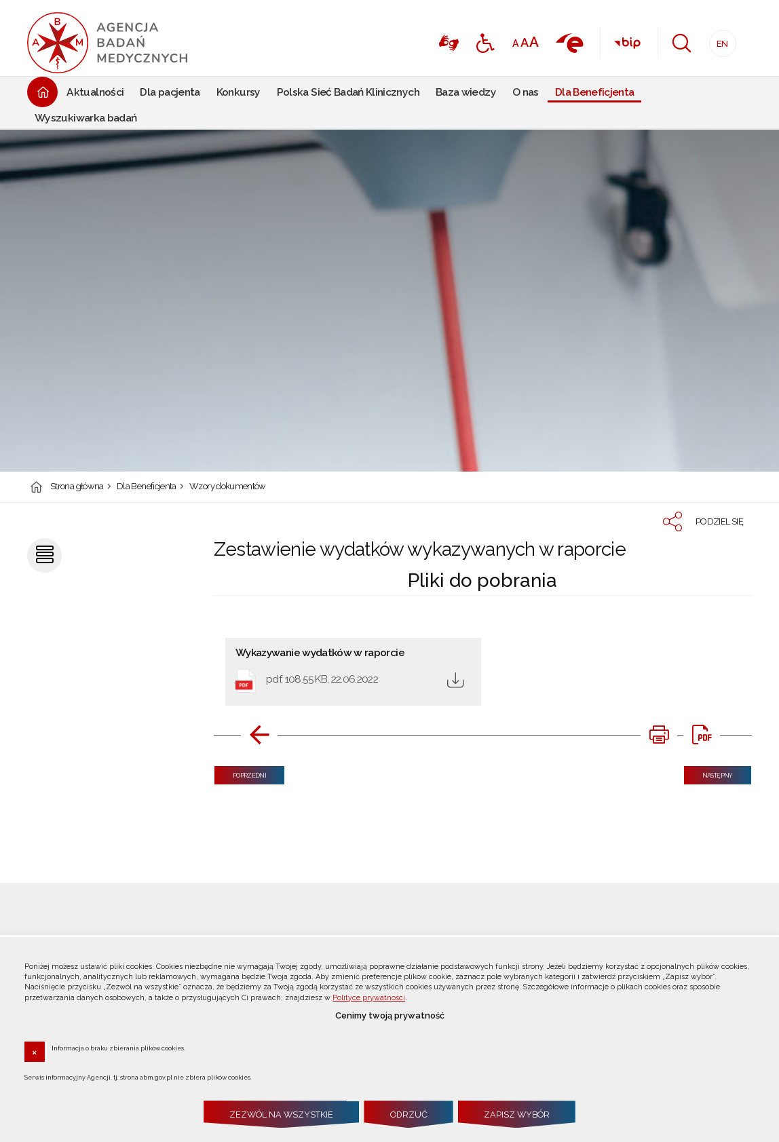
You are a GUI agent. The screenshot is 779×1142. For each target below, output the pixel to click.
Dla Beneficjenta (146, 486)
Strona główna (77, 486)
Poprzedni (240, 772)
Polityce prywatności (368, 997)
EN (719, 40)
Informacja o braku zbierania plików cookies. (118, 1047)
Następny (708, 772)
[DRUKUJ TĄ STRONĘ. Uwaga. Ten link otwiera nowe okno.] (659, 735)
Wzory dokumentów (227, 486)
